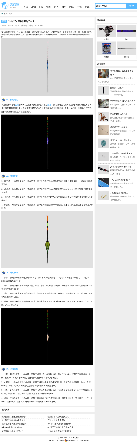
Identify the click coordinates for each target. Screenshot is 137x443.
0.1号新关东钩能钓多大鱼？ (13, 420)
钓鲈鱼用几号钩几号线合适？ (122, 101)
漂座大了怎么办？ (118, 88)
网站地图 (75, 438)
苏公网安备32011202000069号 (76, 440)
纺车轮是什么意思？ (119, 114)
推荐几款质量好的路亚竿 (120, 167)
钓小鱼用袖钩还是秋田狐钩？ (14, 424)
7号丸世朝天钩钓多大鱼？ (121, 153)
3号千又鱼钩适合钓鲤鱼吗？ (60, 424)
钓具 (56, 6)
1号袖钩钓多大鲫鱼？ (119, 193)
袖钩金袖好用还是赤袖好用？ (14, 417)
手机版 (60, 438)
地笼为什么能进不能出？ (120, 140)
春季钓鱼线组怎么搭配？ (12, 431)
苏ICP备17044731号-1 (56, 441)
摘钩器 (126, 57)
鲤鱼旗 (106, 57)
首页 (25, 6)
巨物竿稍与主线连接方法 (58, 417)
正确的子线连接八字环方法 (59, 431)
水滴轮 (106, 39)
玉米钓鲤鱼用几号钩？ (57, 420)
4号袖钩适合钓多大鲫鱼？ (13, 427)
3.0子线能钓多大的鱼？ (120, 180)
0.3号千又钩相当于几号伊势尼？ (61, 427)
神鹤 (126, 39)
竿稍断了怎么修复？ (119, 127)
